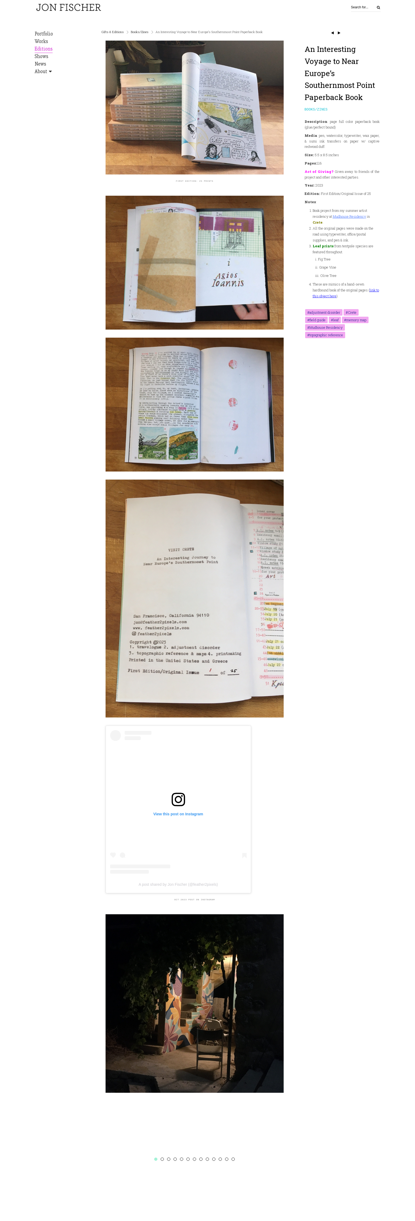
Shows (41, 56)
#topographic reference (325, 335)
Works (41, 41)
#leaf (335, 320)
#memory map (355, 320)
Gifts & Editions (113, 32)
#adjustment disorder (323, 312)
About (41, 71)
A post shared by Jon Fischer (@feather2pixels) (178, 884)
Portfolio (44, 34)
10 (213, 1159)
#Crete (351, 312)
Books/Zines (140, 32)
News (40, 64)
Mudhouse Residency (349, 217)
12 (226, 1159)
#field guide (316, 320)
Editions (44, 49)
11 (220, 1159)
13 (233, 1159)
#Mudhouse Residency (325, 328)
